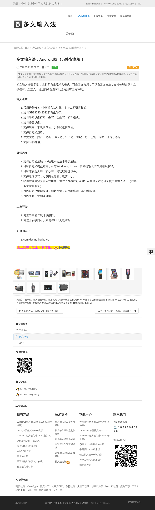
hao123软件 (111, 486)
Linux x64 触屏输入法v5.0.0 (93, 430)
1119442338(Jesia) (27, 394)
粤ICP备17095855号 (100, 503)
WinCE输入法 (24, 451)
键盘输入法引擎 (25, 466)
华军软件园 (97, 486)
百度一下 (44, 486)
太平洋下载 (58, 486)
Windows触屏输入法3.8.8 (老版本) (34, 435)
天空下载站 (83, 486)
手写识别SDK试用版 (89, 449)
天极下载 (32, 490)
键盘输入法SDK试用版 (90, 454)
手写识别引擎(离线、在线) (30, 461)
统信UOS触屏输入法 (27, 446)
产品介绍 (36, 47)
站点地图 (22, 503)
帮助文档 (111, 16)
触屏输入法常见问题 (65, 439)
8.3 (134, 502)
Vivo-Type (32, 486)
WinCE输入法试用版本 (90, 459)
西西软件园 (45, 490)
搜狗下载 (125, 486)
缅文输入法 (22, 456)
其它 (20, 343)
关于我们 (71, 33)
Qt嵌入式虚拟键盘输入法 (91, 444)
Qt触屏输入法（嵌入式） (29, 440)
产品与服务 (84, 16)
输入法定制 (60, 461)
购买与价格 (126, 16)
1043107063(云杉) (27, 388)
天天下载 (58, 490)
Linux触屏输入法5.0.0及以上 (31, 430)
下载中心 (98, 16)
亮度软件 (20, 486)
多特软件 (70, 486)
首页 (70, 16)
